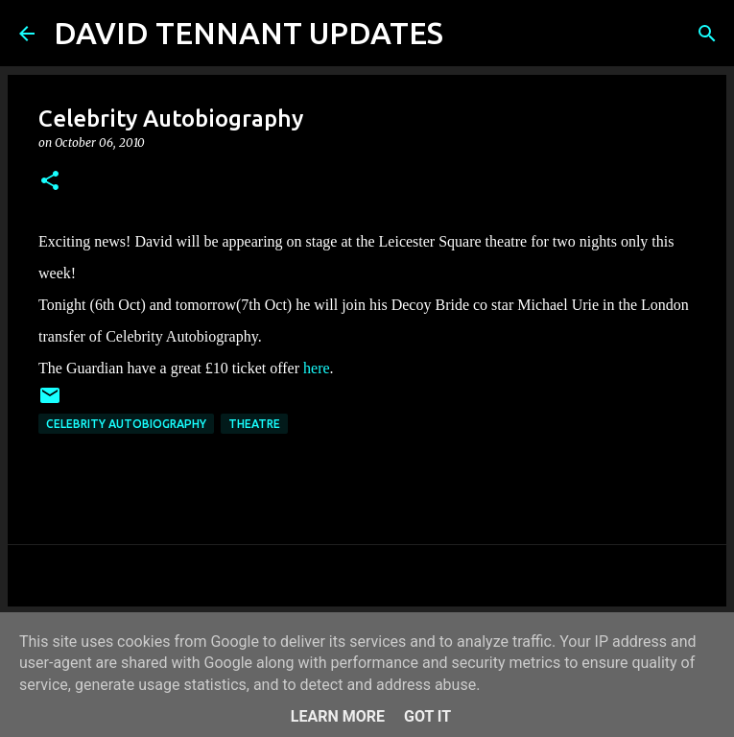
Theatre (254, 423)
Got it (427, 716)
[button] (49, 182)
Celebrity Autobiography (126, 423)
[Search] (470, 34)
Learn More (338, 716)
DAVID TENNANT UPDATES (248, 32)
